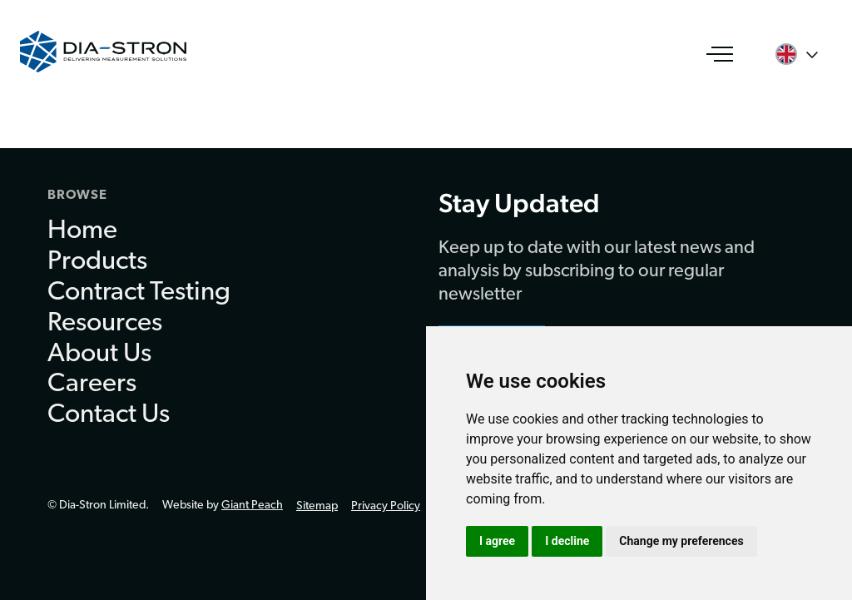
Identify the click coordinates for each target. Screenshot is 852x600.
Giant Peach (252, 505)
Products (97, 262)
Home (82, 231)
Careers (91, 384)
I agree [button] (497, 541)
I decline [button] (567, 541)
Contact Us (108, 415)
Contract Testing (138, 293)
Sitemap (317, 506)
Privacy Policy (385, 506)
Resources (104, 323)
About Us (99, 354)
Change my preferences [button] (681, 541)
